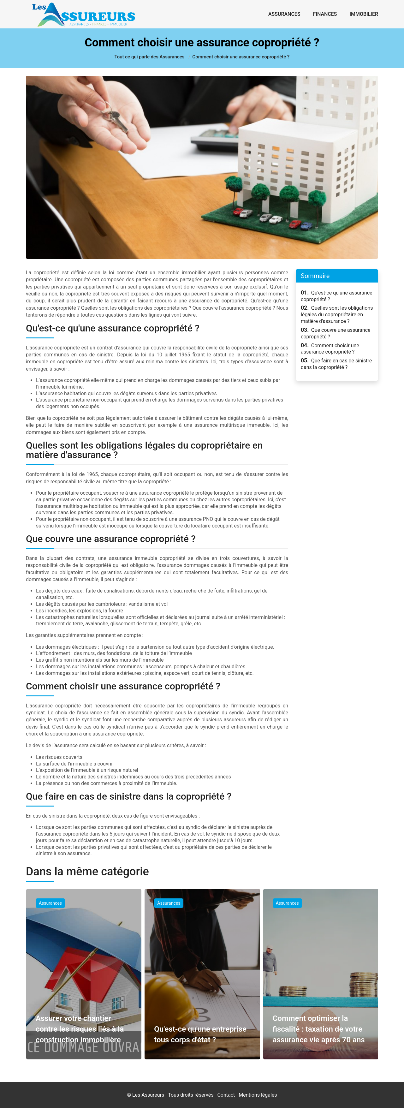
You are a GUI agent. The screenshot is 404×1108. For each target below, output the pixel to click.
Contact (226, 1095)
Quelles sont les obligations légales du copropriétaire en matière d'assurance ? (337, 314)
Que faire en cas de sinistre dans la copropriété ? (336, 364)
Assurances (284, 14)
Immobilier (364, 14)
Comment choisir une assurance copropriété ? (330, 349)
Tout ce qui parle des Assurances (150, 57)
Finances (325, 14)
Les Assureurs (148, 1095)
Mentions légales (258, 1095)
